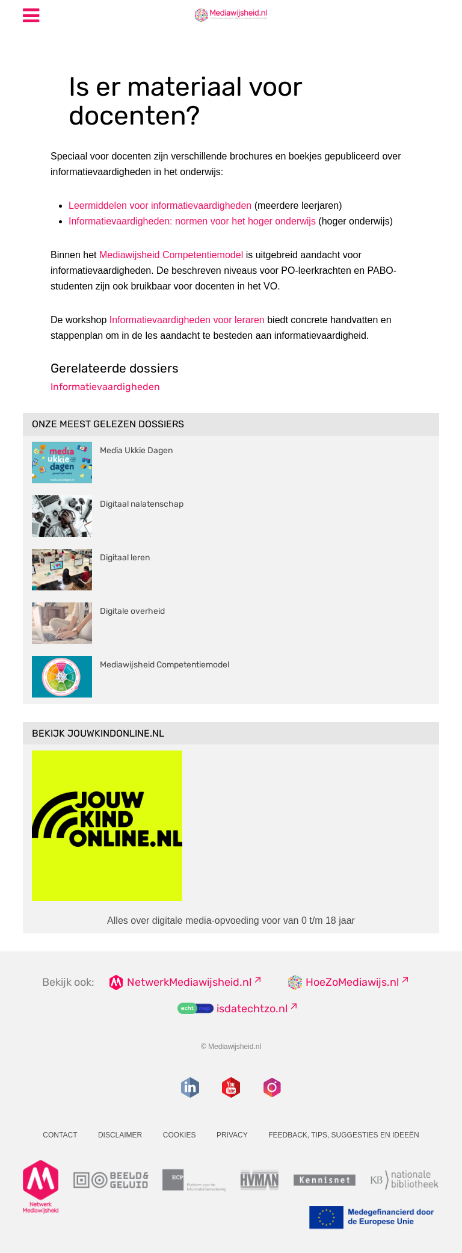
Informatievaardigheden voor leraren (187, 320)
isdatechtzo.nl (252, 1008)
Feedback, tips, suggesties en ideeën (343, 1135)
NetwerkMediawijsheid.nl (189, 982)
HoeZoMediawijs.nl (352, 982)
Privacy (232, 1135)
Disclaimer (120, 1135)
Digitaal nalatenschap (141, 504)
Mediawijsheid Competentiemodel (171, 255)
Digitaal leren (125, 557)
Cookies (179, 1135)
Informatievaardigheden (105, 386)
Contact (60, 1135)
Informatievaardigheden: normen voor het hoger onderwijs (192, 221)
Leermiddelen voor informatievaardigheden (160, 205)
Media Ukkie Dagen (136, 450)
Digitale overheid (132, 611)
